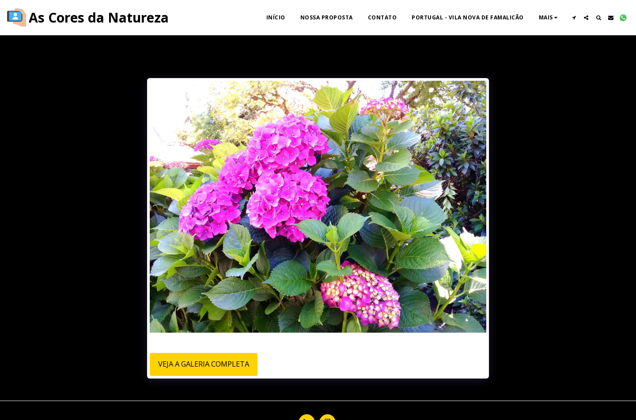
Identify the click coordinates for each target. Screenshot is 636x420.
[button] (573, 17)
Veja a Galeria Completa (203, 364)
